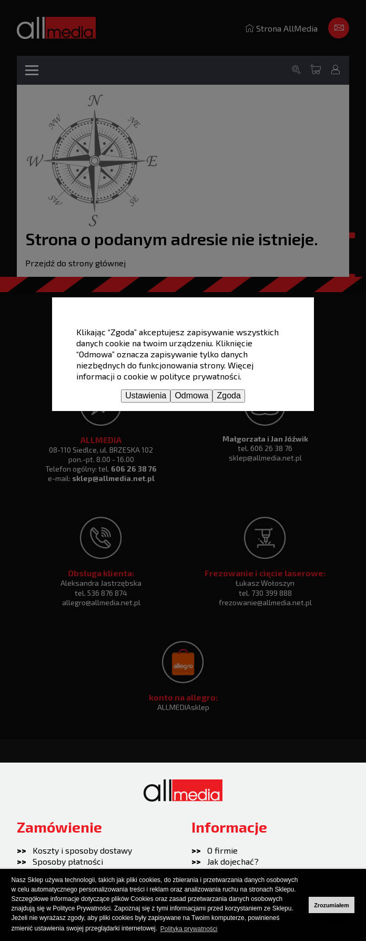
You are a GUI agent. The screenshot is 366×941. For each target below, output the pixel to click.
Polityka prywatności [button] (189, 929)
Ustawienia (145, 395)
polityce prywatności (199, 376)
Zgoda (228, 395)
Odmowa (191, 395)
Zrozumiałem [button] (331, 905)
